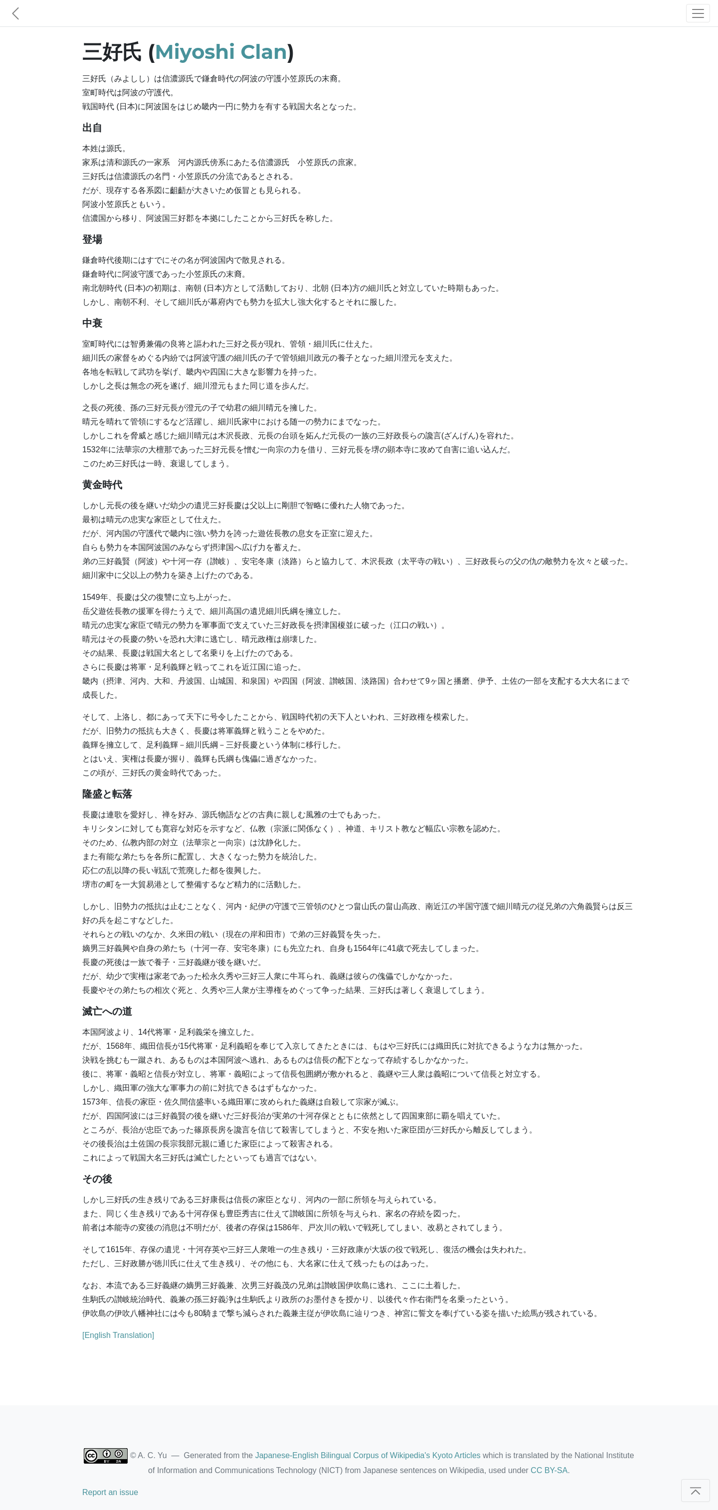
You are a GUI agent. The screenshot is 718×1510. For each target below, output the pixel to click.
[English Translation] (118, 1335)
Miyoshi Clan (221, 51)
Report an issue (110, 1492)
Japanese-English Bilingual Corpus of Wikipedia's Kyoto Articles (368, 1455)
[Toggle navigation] (698, 13)
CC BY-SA (549, 1470)
